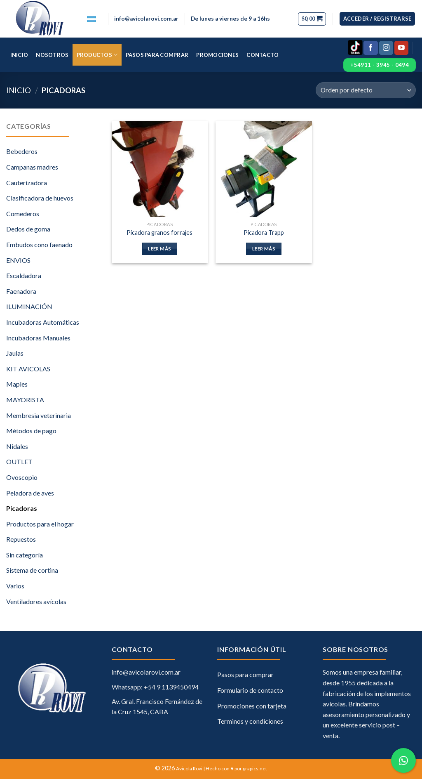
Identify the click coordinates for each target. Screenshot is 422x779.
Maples (17, 384)
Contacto (262, 55)
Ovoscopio (22, 477)
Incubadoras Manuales (38, 338)
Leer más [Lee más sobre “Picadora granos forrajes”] (159, 248)
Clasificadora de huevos (39, 198)
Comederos (22, 213)
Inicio (19, 55)
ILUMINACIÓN (29, 306)
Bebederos (22, 151)
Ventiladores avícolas (36, 601)
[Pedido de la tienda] (366, 90)
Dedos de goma (28, 229)
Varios (15, 586)
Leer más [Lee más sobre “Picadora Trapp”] (263, 248)
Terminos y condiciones (250, 721)
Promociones (217, 55)
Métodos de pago (31, 430)
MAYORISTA (25, 400)
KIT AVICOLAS (28, 369)
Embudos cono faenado (39, 244)
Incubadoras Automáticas (42, 322)
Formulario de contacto (250, 690)
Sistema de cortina (32, 570)
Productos (97, 55)
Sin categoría (24, 555)
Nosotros (52, 55)
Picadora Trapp (264, 232)
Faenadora (21, 291)
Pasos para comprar (157, 55)
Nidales (17, 446)
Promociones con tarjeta (251, 706)
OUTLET (19, 461)
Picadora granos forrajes (159, 232)
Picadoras (21, 508)
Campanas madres (32, 167)
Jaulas (14, 353)
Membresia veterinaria (38, 415)
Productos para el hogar (40, 524)
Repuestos (21, 539)
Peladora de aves (30, 493)
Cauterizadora (26, 182)
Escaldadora (23, 275)
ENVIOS (18, 260)
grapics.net (255, 768)
